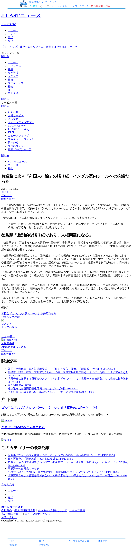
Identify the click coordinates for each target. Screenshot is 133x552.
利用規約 (102, 540)
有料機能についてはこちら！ (44, 2)
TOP (12, 540)
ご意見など (44, 544)
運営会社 (14, 544)
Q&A (41, 540)
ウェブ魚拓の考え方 (78, 540)
